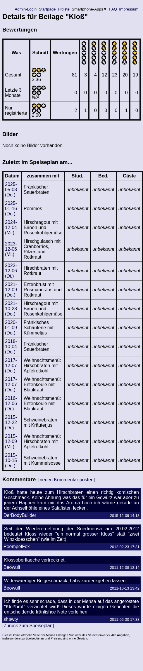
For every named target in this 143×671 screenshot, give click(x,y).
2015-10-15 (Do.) (11, 460)
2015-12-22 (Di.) (11, 422)
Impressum (128, 9)
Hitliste (63, 9)
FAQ (113, 9)
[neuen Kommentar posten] (66, 479)
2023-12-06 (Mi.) (11, 249)
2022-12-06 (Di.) (11, 270)
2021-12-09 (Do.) (11, 289)
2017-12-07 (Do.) (11, 365)
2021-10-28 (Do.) (11, 308)
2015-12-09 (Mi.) (11, 441)
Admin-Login (26, 9)
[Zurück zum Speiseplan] (28, 625)
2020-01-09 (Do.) (11, 327)
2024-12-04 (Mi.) (11, 227)
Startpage (47, 9)
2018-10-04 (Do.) (11, 346)
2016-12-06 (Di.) (11, 403)
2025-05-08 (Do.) (11, 189)
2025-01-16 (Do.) (11, 208)
